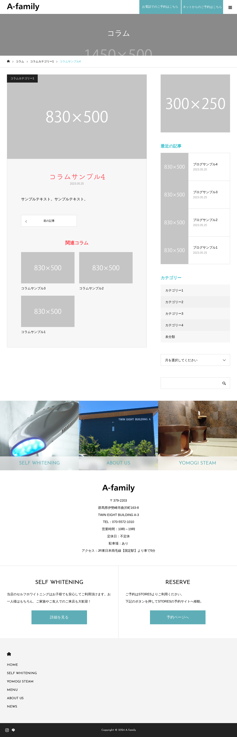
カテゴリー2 (174, 302)
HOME (9, 654)
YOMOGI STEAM (20, 681)
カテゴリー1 (174, 290)
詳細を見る (59, 617)
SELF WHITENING (22, 673)
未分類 (170, 337)
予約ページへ (178, 617)
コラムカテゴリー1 (22, 78)
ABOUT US (15, 698)
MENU (12, 690)
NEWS (12, 706)
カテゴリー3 (174, 313)
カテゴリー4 (174, 325)
